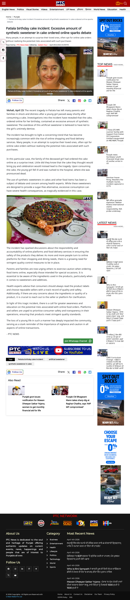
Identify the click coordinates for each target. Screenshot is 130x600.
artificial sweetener (57, 359)
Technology (53, 559)
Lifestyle (52, 551)
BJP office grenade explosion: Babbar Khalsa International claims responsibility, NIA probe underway (115, 205)
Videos (44, 9)
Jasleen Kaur (42, 45)
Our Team (98, 594)
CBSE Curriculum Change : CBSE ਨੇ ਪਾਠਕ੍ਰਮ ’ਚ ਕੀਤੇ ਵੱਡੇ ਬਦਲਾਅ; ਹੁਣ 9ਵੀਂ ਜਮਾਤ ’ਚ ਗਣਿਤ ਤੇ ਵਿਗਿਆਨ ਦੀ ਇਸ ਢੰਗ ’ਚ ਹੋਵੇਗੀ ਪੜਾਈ (115, 362)
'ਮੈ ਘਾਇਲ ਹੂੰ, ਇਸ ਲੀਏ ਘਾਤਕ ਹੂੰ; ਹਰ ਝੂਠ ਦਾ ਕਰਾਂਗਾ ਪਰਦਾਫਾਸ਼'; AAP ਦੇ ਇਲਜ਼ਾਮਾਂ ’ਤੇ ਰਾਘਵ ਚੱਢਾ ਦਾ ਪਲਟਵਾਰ (115, 339)
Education (112, 9)
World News (99, 9)
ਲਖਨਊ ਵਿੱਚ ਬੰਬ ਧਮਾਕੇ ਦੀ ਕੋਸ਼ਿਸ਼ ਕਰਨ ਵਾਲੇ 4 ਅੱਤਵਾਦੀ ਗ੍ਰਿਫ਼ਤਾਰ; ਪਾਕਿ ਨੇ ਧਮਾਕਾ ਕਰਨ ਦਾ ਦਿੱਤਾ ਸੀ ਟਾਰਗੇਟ (114, 243)
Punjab (17, 17)
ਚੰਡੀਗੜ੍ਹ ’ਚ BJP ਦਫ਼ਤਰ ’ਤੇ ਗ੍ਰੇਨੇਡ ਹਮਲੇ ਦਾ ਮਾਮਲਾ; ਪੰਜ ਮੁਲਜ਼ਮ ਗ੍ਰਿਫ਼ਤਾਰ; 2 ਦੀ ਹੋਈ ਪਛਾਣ (114, 266)
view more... (118, 65)
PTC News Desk (23, 45)
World (51, 563)
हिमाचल (88, 9)
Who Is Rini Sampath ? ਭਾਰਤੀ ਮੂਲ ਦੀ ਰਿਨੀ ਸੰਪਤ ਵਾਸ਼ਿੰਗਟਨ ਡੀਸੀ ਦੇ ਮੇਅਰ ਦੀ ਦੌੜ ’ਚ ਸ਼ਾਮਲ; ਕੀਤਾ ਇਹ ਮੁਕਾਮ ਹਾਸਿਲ (114, 290)
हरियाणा (80, 9)
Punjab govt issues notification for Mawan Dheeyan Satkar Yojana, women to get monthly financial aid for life (114, 84)
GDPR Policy (62, 597)
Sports (51, 567)
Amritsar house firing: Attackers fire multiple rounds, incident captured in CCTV (115, 181)
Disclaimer (88, 594)
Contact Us (78, 594)
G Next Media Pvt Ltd (14, 597)
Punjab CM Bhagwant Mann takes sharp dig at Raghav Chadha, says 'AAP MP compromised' (114, 110)
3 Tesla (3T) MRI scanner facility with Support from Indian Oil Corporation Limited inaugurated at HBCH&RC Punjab (115, 135)
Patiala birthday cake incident (30, 359)
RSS (70, 597)
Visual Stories (32, 9)
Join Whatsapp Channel (79, 341)
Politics (20, 9)
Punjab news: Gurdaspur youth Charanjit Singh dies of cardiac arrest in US (115, 158)
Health (122, 9)
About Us (68, 594)
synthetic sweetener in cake (20, 364)
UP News (70, 9)
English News (8, 9)
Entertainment (57, 9)
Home (8, 17)
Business (52, 539)
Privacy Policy (109, 594)
